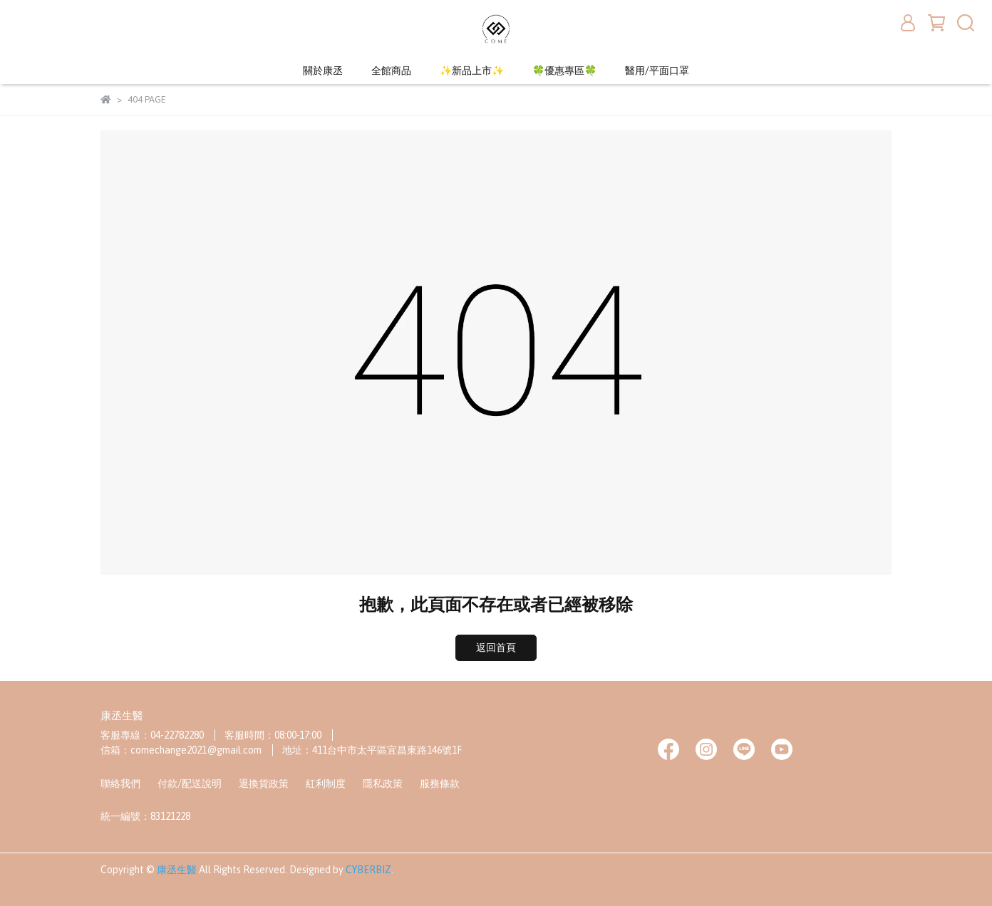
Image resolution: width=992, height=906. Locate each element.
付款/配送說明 (189, 783)
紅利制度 (326, 783)
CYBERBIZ (368, 869)
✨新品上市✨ (472, 70)
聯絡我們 (120, 783)
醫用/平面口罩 (657, 70)
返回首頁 (496, 647)
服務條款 (440, 783)
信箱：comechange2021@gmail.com (181, 750)
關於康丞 (323, 70)
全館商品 (391, 70)
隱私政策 (383, 783)
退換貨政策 (264, 783)
